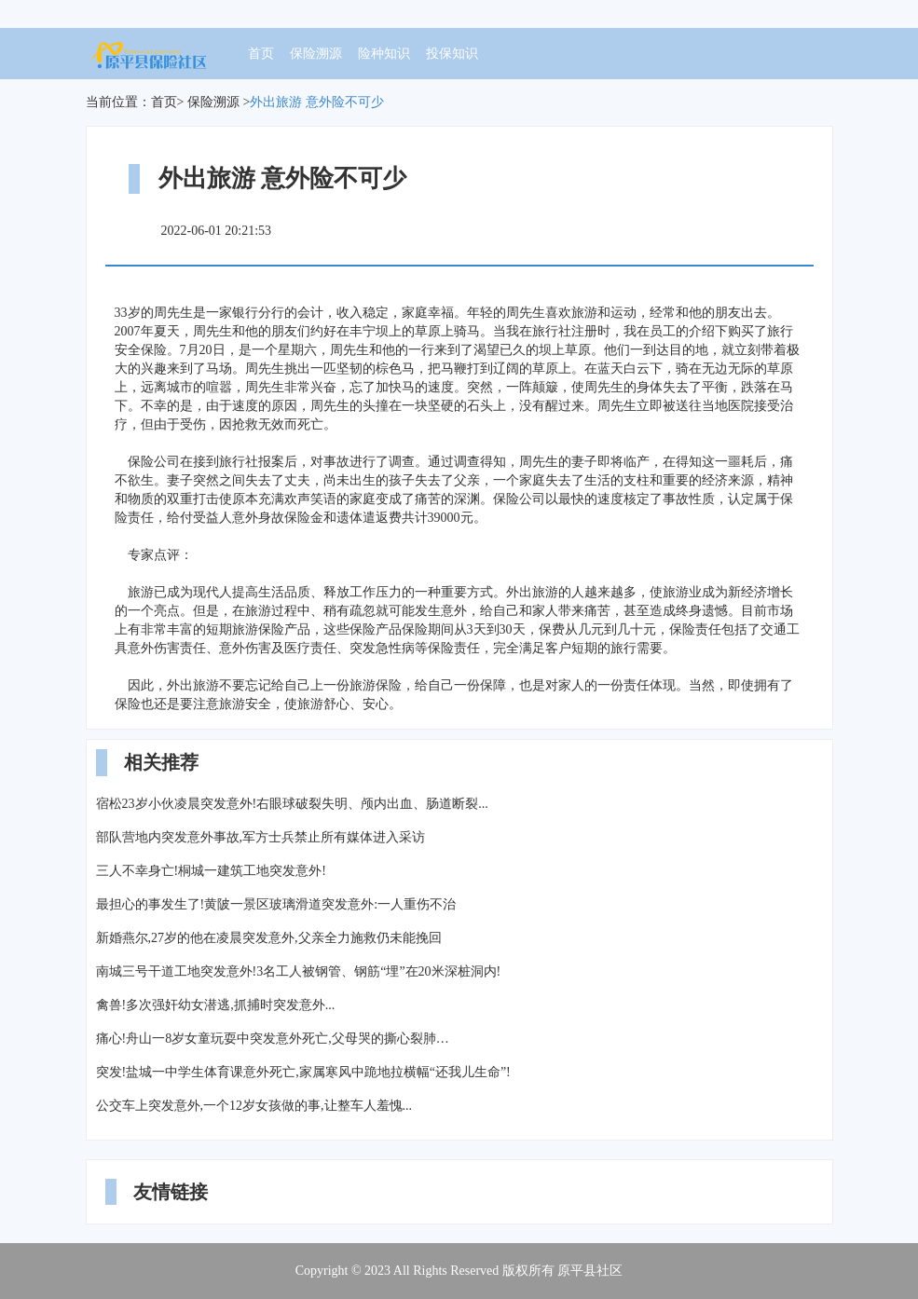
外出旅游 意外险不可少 (317, 102)
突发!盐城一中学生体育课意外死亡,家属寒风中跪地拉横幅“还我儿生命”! (303, 1072)
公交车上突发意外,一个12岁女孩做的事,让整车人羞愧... (254, 1106)
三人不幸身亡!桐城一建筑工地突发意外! (211, 871)
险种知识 (384, 54)
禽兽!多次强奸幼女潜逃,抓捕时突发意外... (216, 1005)
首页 (261, 54)
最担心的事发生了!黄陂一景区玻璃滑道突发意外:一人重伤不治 (276, 904)
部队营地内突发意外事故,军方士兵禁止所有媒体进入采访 (261, 837)
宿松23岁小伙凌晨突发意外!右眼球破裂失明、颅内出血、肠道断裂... (292, 804)
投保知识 (452, 54)
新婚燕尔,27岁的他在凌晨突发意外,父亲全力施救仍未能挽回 (269, 938)
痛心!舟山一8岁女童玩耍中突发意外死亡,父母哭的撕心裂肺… (272, 1039)
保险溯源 (316, 54)
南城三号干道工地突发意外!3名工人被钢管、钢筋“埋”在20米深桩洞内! (298, 971)
